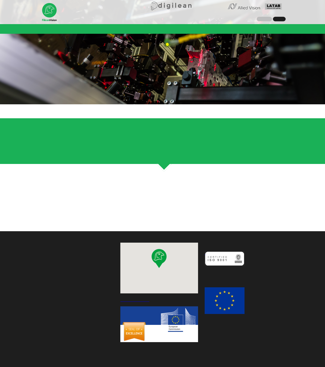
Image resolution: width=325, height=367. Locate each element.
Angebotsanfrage (263, 28)
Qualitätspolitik (218, 272)
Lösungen (112, 28)
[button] (159, 258)
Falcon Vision (49, 12)
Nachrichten (86, 28)
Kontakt (235, 28)
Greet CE (195, 28)
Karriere (215, 28)
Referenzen (137, 28)
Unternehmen (57, 28)
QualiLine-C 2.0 (167, 28)
